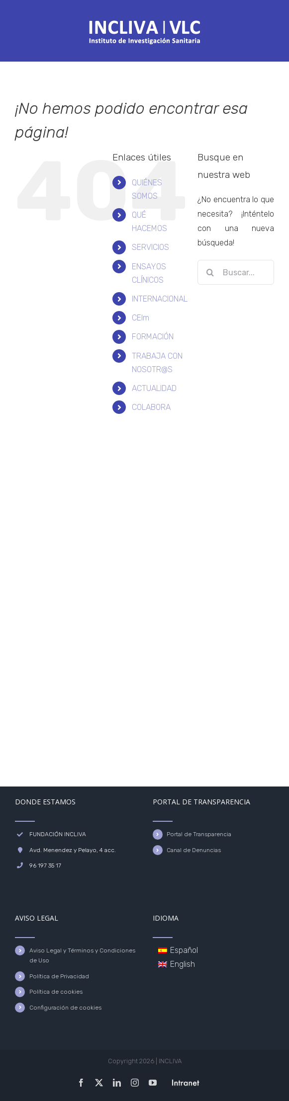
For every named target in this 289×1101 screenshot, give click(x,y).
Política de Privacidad (59, 976)
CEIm (140, 317)
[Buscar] (209, 272)
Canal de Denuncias (194, 850)
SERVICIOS (150, 247)
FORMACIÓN (153, 336)
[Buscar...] (235, 272)
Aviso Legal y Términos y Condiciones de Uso (82, 955)
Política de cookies (56, 991)
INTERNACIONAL (160, 299)
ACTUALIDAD (154, 388)
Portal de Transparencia (199, 834)
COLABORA (151, 407)
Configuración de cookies (65, 1007)
